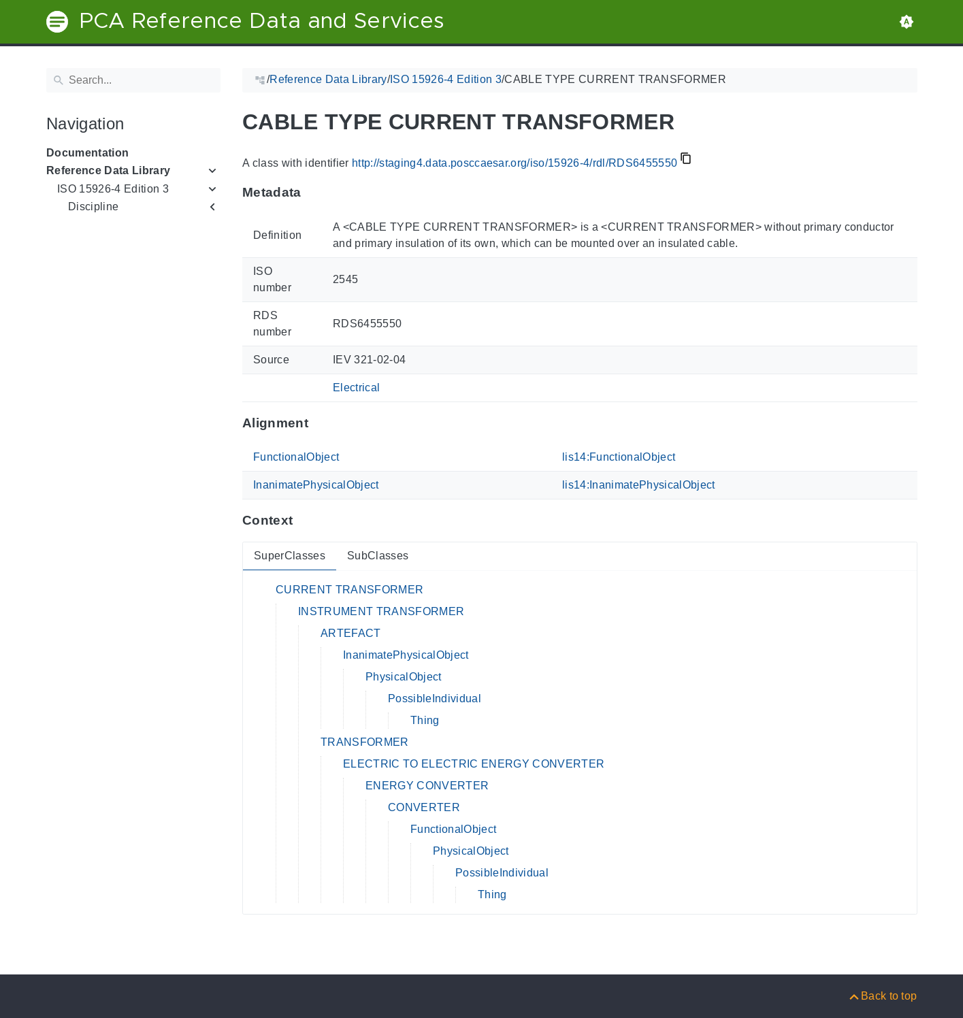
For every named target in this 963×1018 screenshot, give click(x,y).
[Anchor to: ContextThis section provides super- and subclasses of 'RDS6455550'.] (306, 520)
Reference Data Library (108, 170)
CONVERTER (424, 807)
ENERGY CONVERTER (427, 785)
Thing (425, 720)
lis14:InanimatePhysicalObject (638, 485)
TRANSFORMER (365, 742)
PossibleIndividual (434, 698)
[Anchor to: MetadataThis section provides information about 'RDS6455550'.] (314, 192)
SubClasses (377, 555)
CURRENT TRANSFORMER (349, 589)
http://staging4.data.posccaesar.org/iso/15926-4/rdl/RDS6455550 (513, 163)
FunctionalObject (296, 457)
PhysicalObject (403, 677)
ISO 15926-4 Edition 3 (113, 189)
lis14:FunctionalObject (618, 457)
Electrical (356, 387)
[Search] (133, 80)
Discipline (93, 206)
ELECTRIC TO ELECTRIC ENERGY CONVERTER (473, 764)
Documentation (87, 153)
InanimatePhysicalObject (316, 485)
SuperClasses (289, 555)
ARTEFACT (351, 633)
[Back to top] (882, 996)
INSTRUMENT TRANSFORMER (381, 611)
